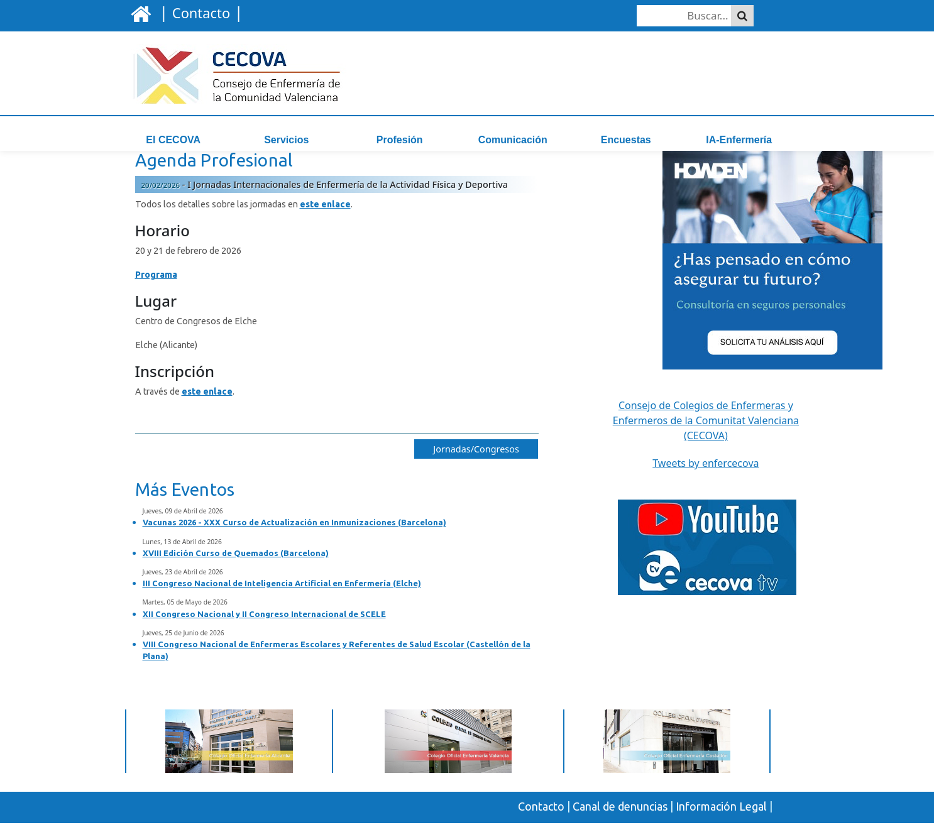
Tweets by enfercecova (705, 477)
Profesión (399, 139)
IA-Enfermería (739, 139)
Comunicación (512, 139)
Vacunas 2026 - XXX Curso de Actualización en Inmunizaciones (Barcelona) (294, 536)
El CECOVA (173, 139)
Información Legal (721, 820)
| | (199, 12)
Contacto (541, 820)
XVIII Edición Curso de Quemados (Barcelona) (236, 567)
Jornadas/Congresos (476, 463)
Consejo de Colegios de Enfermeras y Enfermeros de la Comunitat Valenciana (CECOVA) (706, 435)
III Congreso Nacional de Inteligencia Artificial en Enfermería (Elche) (282, 597)
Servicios (286, 139)
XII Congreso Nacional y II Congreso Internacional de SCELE (264, 627)
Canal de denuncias (620, 820)
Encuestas (626, 139)
